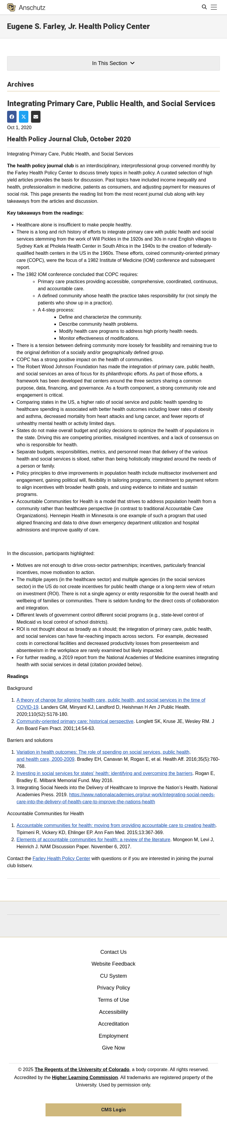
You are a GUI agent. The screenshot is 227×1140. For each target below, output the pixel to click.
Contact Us (113, 952)
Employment (113, 1036)
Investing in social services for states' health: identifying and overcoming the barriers (104, 773)
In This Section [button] (113, 63)
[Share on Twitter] (23, 116)
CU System (113, 976)
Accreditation (113, 1024)
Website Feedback (114, 964)
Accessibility (113, 1012)
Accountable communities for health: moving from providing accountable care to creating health (116, 825)
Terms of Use (113, 1000)
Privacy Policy (113, 988)
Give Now (113, 1048)
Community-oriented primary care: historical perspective (75, 721)
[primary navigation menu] (214, 7)
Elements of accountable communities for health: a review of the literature (93, 839)
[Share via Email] (35, 116)
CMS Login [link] (113, 1110)
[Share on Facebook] (12, 116)
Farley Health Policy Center (61, 858)
